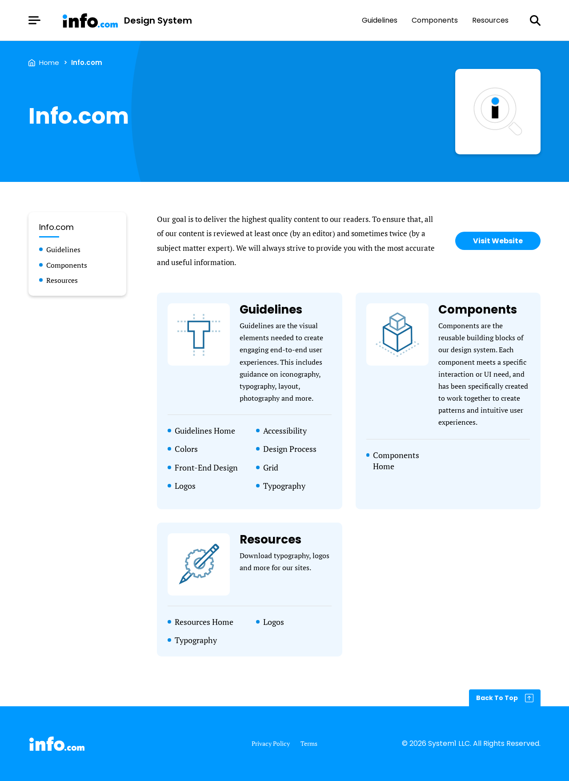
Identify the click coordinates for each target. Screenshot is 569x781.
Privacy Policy (271, 743)
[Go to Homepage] (127, 20)
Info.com (86, 62)
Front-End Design (206, 467)
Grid (270, 467)
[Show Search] (535, 20)
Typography (284, 485)
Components (435, 20)
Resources (490, 20)
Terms (309, 743)
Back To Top (497, 697)
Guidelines (379, 20)
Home (49, 62)
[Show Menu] (34, 20)
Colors (186, 448)
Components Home (396, 460)
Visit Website (498, 241)
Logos (185, 485)
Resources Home (204, 621)
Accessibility (285, 430)
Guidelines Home (205, 430)
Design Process (290, 448)
